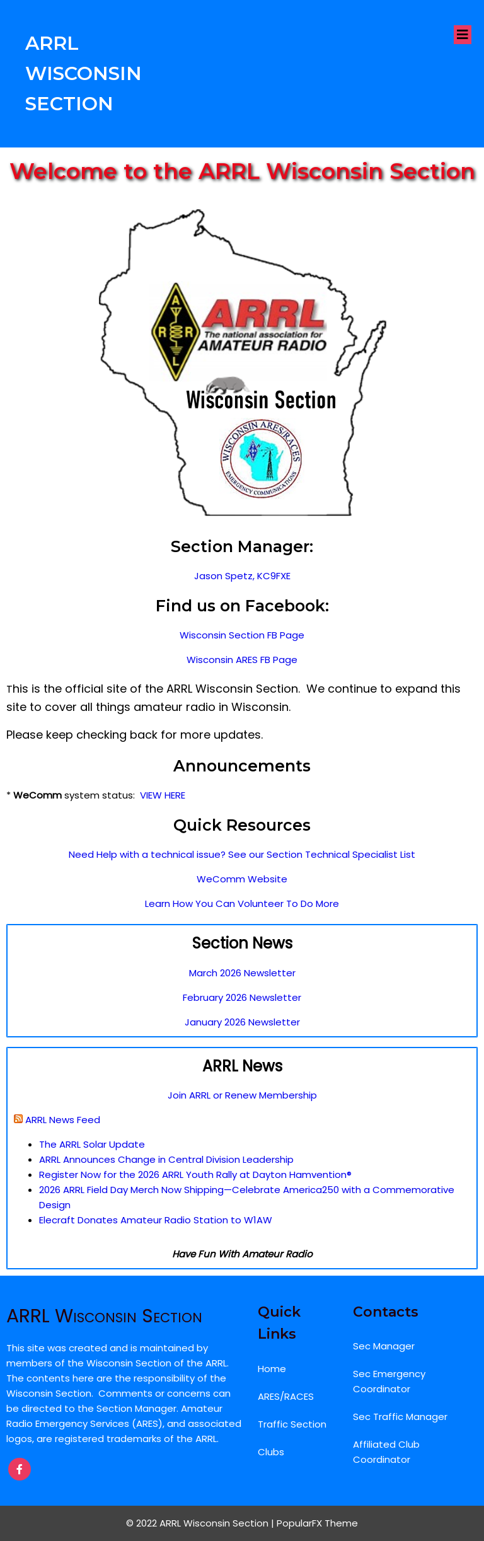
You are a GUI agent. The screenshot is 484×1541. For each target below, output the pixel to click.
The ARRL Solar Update (92, 1144)
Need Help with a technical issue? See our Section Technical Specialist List (242, 854)
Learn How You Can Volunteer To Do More (242, 903)
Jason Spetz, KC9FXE (242, 575)
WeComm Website (242, 879)
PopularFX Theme (317, 1523)
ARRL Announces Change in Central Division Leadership (166, 1159)
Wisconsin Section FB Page (242, 635)
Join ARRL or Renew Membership (242, 1095)
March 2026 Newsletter (242, 972)
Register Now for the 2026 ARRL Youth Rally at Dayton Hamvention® (195, 1174)
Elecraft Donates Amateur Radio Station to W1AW (155, 1219)
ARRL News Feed (62, 1119)
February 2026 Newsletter (242, 997)
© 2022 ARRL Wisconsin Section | (201, 1523)
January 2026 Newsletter (242, 1022)
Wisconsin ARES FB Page (242, 659)
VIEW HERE (162, 795)
